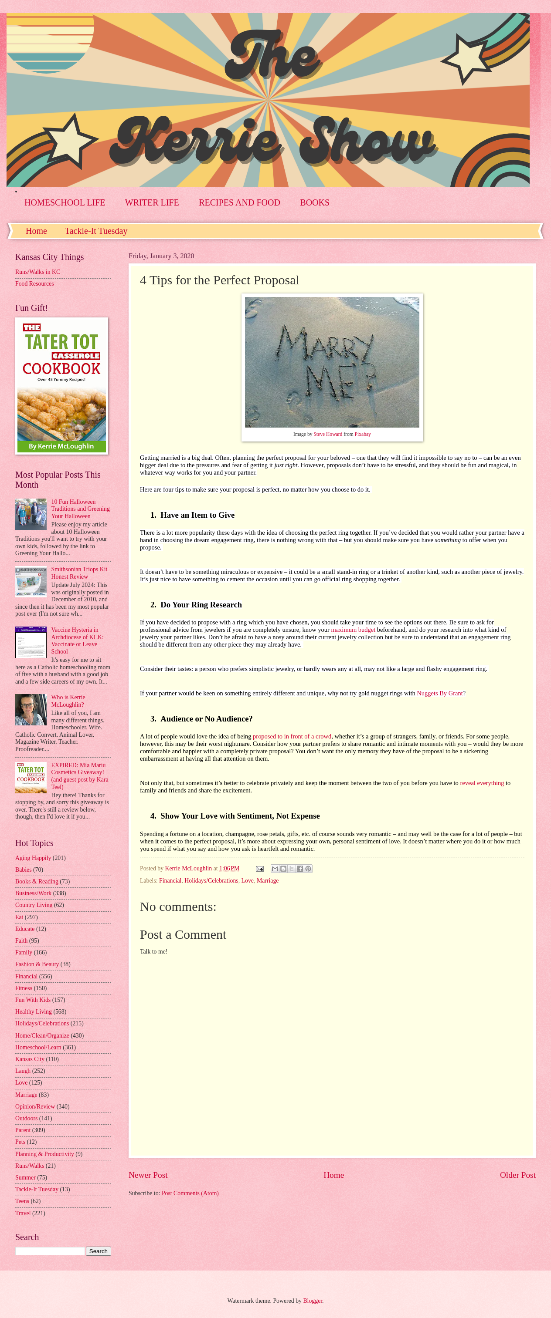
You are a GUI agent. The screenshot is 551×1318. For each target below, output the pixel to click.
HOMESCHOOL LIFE (64, 202)
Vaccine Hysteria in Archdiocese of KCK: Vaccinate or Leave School (77, 641)
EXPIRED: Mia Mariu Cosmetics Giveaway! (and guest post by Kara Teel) (80, 776)
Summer (25, 1177)
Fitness (23, 988)
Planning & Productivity (44, 1154)
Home (36, 231)
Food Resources (34, 283)
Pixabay (363, 434)
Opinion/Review (35, 1106)
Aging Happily (33, 858)
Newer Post (148, 1175)
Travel (23, 1213)
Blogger (312, 1301)
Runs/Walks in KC (37, 272)
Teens (22, 1201)
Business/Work (33, 893)
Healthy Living (33, 1011)
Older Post (518, 1175)
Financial (170, 880)
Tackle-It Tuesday (96, 231)
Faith (21, 940)
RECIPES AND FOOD (239, 202)
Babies (23, 869)
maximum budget (353, 629)
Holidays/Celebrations (211, 880)
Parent (23, 1130)
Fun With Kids (33, 1000)
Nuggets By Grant (440, 693)
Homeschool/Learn (38, 1047)
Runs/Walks (29, 1166)
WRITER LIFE (152, 202)
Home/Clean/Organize (42, 1035)
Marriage (268, 880)
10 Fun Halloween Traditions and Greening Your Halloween (80, 509)
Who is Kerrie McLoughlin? (68, 701)
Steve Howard (327, 434)
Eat (19, 917)
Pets (20, 1142)
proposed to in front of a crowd (292, 736)
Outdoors (26, 1118)
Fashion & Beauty (37, 964)
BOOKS (315, 202)
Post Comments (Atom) (190, 1193)
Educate (24, 929)
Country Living (33, 905)
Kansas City (29, 1059)
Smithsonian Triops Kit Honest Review (79, 573)
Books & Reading (36, 881)
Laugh (23, 1071)
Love (247, 880)
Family (23, 952)
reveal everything (482, 782)
